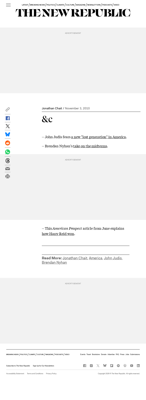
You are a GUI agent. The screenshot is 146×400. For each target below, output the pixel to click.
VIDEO (116, 5)
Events (82, 354)
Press (122, 354)
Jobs (127, 354)
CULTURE (70, 5)
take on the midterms (90, 145)
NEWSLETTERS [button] (94, 5)
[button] (7, 110)
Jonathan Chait (52, 108)
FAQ (117, 354)
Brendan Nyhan (54, 262)
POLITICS (51, 5)
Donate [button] (103, 354)
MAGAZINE (81, 5)
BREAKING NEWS (37, 5)
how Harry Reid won (58, 233)
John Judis (113, 258)
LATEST (25, 5)
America (95, 258)
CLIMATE (60, 5)
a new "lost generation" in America (98, 136)
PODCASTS (107, 5)
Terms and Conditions (35, 373)
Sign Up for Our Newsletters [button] (43, 366)
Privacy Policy (51, 373)
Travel (88, 354)
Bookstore (96, 354)
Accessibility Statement (15, 373)
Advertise (111, 354)
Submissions (135, 354)
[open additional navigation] (8, 5)
